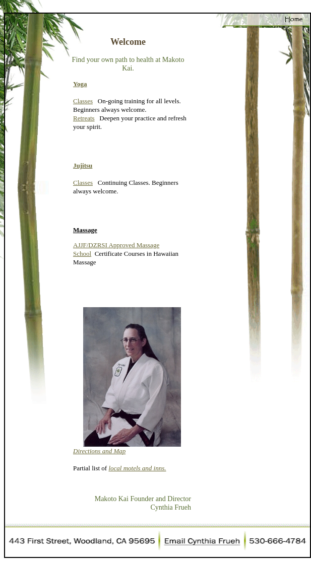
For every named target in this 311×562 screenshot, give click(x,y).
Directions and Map (99, 451)
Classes (83, 101)
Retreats (84, 118)
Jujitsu (82, 165)
